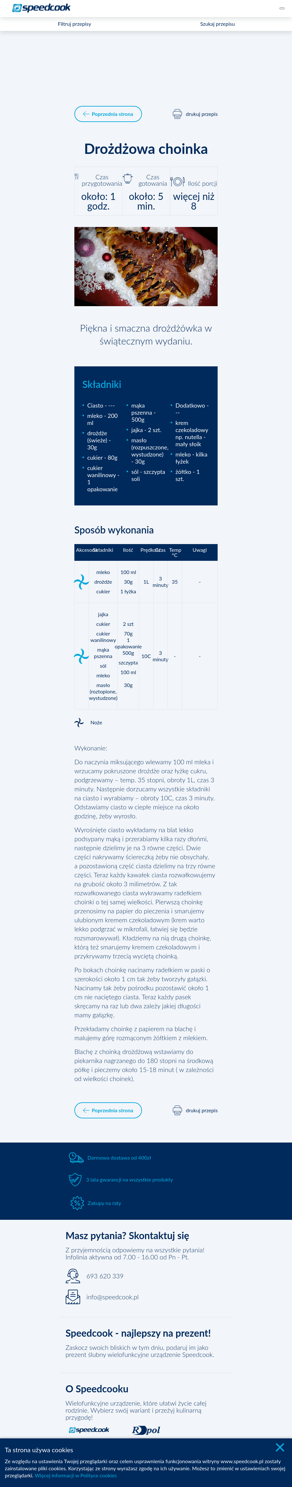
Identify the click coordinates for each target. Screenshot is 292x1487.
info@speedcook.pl (113, 1297)
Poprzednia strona (108, 114)
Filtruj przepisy (74, 24)
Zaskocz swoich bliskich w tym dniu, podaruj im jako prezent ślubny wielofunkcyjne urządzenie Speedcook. (140, 1350)
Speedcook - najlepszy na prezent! (138, 1333)
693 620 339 (105, 1276)
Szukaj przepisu (217, 24)
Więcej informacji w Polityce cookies (76, 1475)
